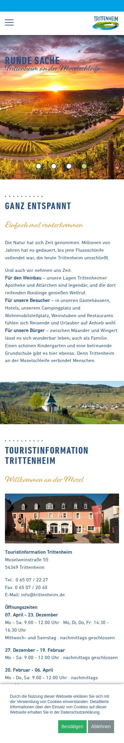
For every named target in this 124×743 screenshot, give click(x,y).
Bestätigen (72, 726)
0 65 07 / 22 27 (32, 579)
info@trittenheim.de (43, 594)
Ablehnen (101, 726)
